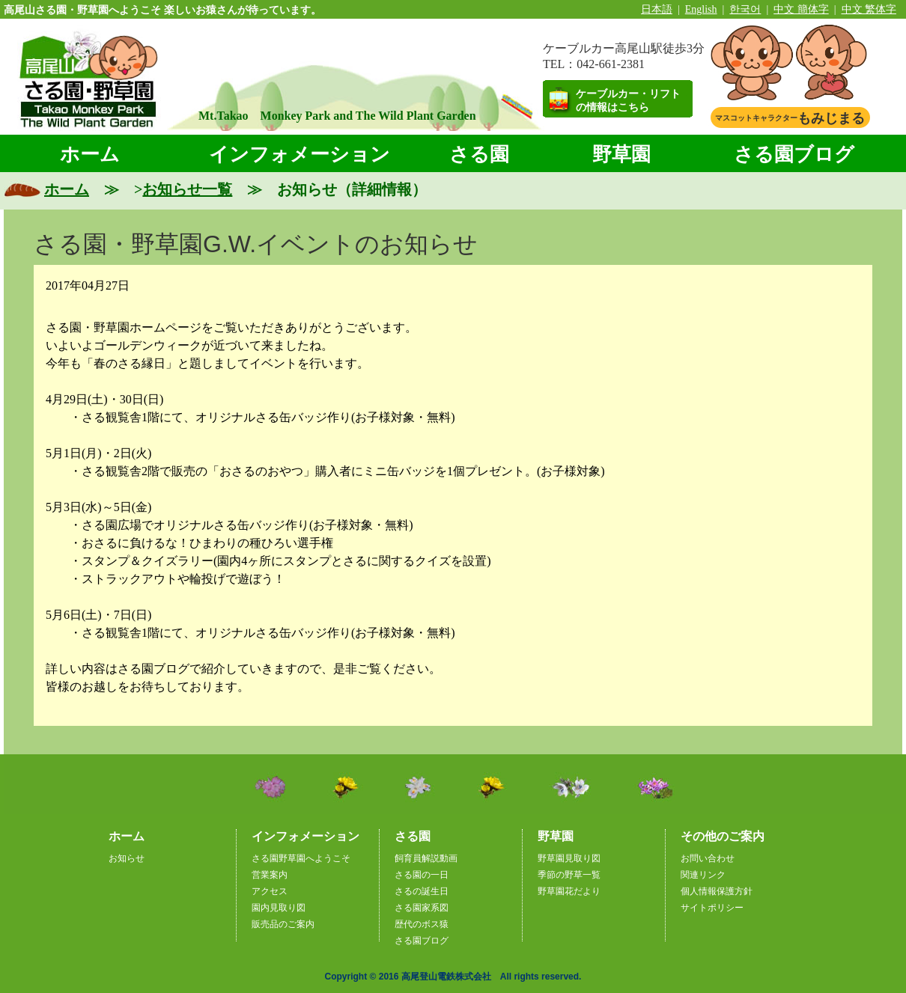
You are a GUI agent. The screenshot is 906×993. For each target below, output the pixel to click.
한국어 (745, 9)
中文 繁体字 (869, 9)
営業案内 (270, 875)
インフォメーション (299, 154)
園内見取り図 (278, 907)
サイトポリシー (712, 907)
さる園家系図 (422, 907)
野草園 (621, 154)
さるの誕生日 (422, 891)
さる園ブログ (794, 154)
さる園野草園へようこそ (301, 858)
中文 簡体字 (801, 9)
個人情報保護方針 (717, 891)
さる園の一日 (422, 875)
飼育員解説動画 (426, 858)
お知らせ (127, 858)
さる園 (479, 154)
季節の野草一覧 (569, 875)
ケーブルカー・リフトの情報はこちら (628, 100)
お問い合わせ (708, 858)
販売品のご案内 (283, 924)
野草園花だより (569, 891)
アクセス (270, 891)
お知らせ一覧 (187, 189)
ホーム (90, 154)
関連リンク (703, 875)
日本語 (656, 9)
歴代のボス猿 (422, 924)
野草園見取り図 (569, 858)
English (701, 9)
